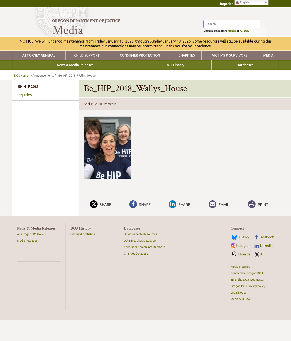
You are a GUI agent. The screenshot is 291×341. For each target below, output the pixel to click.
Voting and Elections (45, 159)
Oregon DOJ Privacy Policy (248, 307)
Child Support (87, 76)
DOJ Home (21, 96)
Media (237, 51)
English (242, 2)
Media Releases (27, 261)
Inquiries (226, 4)
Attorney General (38, 76)
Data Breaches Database (140, 261)
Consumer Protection (140, 76)
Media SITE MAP (241, 320)
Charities (186, 76)
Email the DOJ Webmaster (248, 300)
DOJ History (175, 86)
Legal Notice (239, 313)
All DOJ (253, 51)
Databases (245, 86)
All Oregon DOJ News (31, 255)
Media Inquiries (240, 287)
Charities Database (136, 274)
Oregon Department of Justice (86, 21)
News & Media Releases (75, 86)
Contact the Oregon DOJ (247, 294)
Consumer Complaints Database (144, 268)
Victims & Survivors (229, 76)
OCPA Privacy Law (45, 151)
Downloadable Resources (140, 255)
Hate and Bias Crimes (45, 155)
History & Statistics (82, 255)
